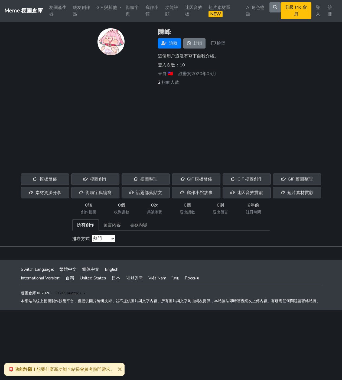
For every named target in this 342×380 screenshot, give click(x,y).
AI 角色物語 (255, 11)
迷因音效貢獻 (246, 193)
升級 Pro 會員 (296, 10)
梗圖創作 (95, 179)
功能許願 (171, 11)
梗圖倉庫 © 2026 (35, 293)
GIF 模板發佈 (196, 179)
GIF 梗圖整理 (297, 179)
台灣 (70, 278)
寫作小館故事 (196, 193)
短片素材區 (219, 11)
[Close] (119, 368)
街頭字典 (132, 11)
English (111, 269)
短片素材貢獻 (297, 193)
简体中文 (90, 269)
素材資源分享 (45, 193)
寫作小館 (151, 11)
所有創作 (85, 225)
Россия (192, 278)
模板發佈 (45, 179)
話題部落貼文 (145, 193)
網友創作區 (81, 11)
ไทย (175, 278)
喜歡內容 (138, 225)
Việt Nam (157, 278)
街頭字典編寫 (95, 193)
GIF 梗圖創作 (246, 179)
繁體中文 (68, 269)
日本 (116, 278)
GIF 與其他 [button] (107, 8)
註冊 (330, 11)
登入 (318, 11)
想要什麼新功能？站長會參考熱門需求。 (61, 369)
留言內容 (112, 225)
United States (93, 278)
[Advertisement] (171, 126)
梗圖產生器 (58, 11)
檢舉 (218, 43)
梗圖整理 (146, 179)
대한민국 (134, 278)
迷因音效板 (193, 11)
